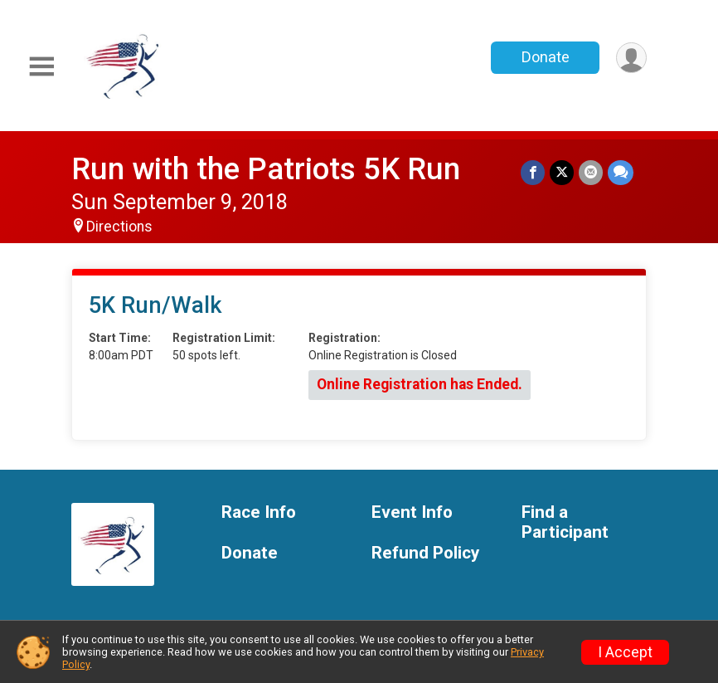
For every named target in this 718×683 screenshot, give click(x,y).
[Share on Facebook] (533, 172)
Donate (546, 57)
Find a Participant (565, 522)
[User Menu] (631, 57)
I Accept (625, 652)
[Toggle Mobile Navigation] (41, 67)
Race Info (258, 512)
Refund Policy (425, 553)
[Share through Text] (620, 172)
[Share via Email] (591, 172)
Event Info (412, 512)
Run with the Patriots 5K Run (265, 169)
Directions (119, 226)
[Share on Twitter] (562, 172)
